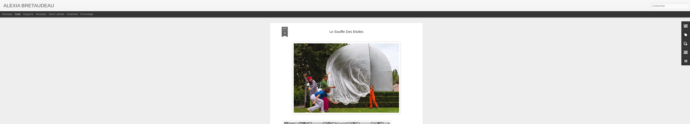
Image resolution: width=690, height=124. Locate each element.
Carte (18, 14)
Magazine (28, 14)
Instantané (72, 14)
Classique (7, 14)
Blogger (383, 122)
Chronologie (86, 14)
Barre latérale (56, 14)
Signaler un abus (394, 122)
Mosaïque (41, 14)
